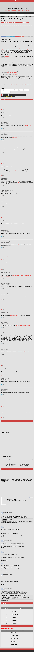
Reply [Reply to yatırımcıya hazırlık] (3, 109)
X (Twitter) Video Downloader (6, 190)
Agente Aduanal (4, 293)
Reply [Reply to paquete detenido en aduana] (3, 309)
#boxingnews (15, 517)
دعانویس (2, 133)
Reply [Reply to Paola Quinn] (3, 227)
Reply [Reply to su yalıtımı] (3, 152)
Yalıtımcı (18, 182)
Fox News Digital (8, 56)
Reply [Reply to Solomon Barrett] (3, 354)
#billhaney (18, 583)
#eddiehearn (10, 583)
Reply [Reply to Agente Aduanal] (3, 299)
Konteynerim (18, 244)
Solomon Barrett (4, 348)
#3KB (24, 517)
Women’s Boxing (25, 649)
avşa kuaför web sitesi (5, 122)
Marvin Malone (3, 322)
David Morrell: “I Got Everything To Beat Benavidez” (5, 480)
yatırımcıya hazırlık (4, 101)
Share (7, 524)
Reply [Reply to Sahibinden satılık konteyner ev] (3, 248)
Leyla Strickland (4, 262)
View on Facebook (3, 524)
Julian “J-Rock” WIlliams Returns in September (27, 480)
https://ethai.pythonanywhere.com (23, 351)
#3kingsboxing (20, 517)
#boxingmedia (10, 517)
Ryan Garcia (13, 96)
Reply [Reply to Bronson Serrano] (3, 206)
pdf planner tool (4, 312)
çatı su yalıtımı (3, 178)
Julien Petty (3, 409)
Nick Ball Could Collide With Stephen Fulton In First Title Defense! (16, 85)
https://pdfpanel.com (13, 315)
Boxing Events (19, 649)
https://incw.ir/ (14, 137)
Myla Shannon (3, 389)
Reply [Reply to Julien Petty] (3, 417)
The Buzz (6, 16)
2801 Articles (9, 456)
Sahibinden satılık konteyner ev (6, 241)
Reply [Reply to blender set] (3, 163)
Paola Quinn (3, 220)
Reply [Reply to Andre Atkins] (3, 217)
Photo (2, 536)
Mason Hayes (3, 112)
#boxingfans (10, 546)
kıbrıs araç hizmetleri (5, 272)
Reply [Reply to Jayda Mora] (3, 406)
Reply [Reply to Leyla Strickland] (3, 269)
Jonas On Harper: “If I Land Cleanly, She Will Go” (17, 480)
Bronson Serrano (4, 200)
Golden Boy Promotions (21, 94)
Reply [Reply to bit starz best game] (3, 365)
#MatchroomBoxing (4, 583)
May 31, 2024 (16, 74)
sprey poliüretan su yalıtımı (5, 166)
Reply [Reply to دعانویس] (3, 140)
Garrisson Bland (12, 94)
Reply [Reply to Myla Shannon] (3, 395)
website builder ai (4, 368)
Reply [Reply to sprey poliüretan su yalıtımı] (3, 175)
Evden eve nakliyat (4, 378)
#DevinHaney (14, 583)
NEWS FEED (2, 16)
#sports (6, 517)
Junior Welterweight (5, 96)
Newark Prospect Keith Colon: (6, 519)
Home (15, 649)
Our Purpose (31, 649)
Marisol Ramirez (4, 230)
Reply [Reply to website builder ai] (3, 375)
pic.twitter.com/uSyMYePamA (12, 72)
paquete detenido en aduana (6, 302)
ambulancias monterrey (5, 283)
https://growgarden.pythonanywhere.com (23, 325)
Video (2, 547)
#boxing (3, 517)
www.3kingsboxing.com (14, 581)
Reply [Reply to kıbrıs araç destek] (3, 259)
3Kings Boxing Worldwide (7, 512)
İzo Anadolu (15, 170)
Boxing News (5, 94)
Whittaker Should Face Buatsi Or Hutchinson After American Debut (13, 595)
